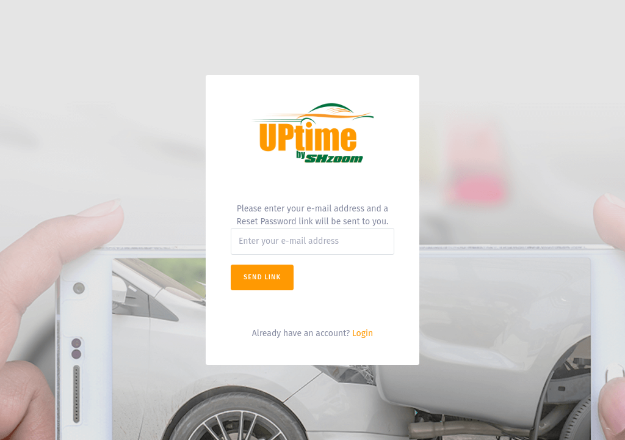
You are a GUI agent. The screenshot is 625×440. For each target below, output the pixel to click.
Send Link (262, 277)
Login (362, 333)
